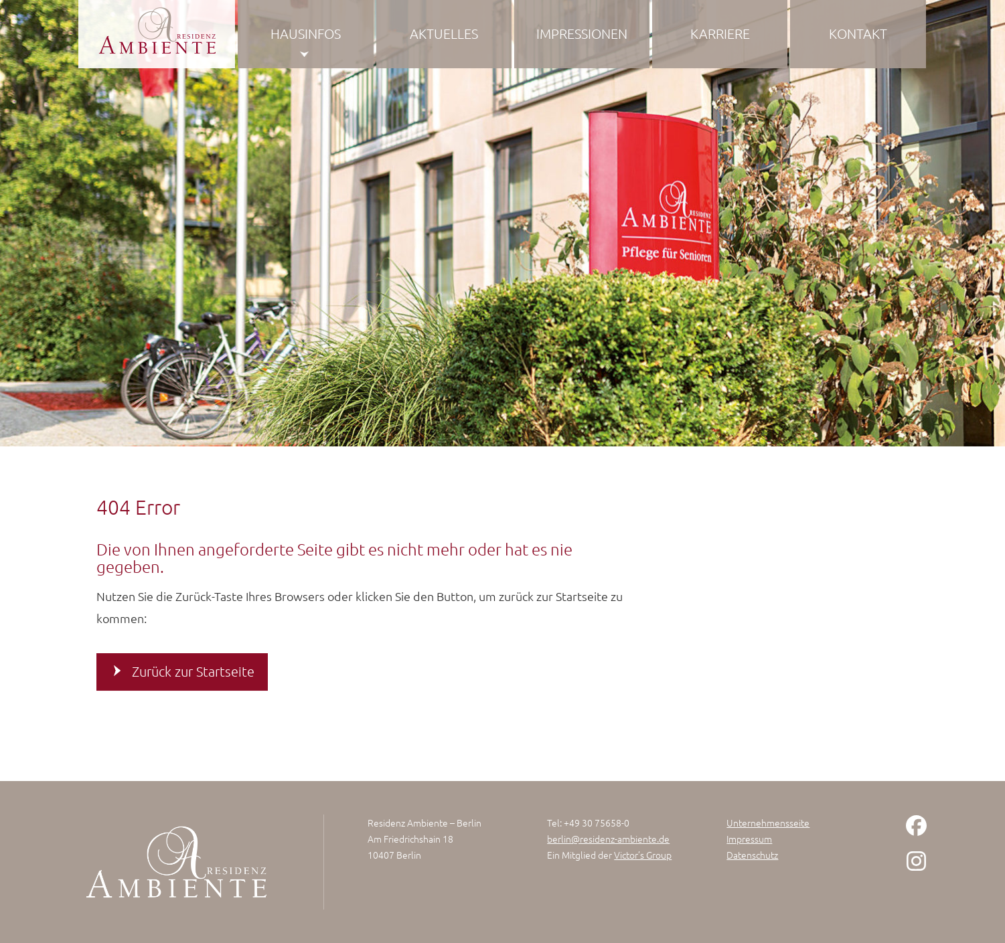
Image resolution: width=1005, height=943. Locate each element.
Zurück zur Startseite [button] (193, 671)
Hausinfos (305, 33)
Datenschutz (752, 854)
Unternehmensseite (767, 822)
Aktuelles (444, 33)
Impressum (749, 838)
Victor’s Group (643, 854)
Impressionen (581, 33)
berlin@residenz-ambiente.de (608, 838)
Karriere (720, 33)
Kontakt (858, 33)
